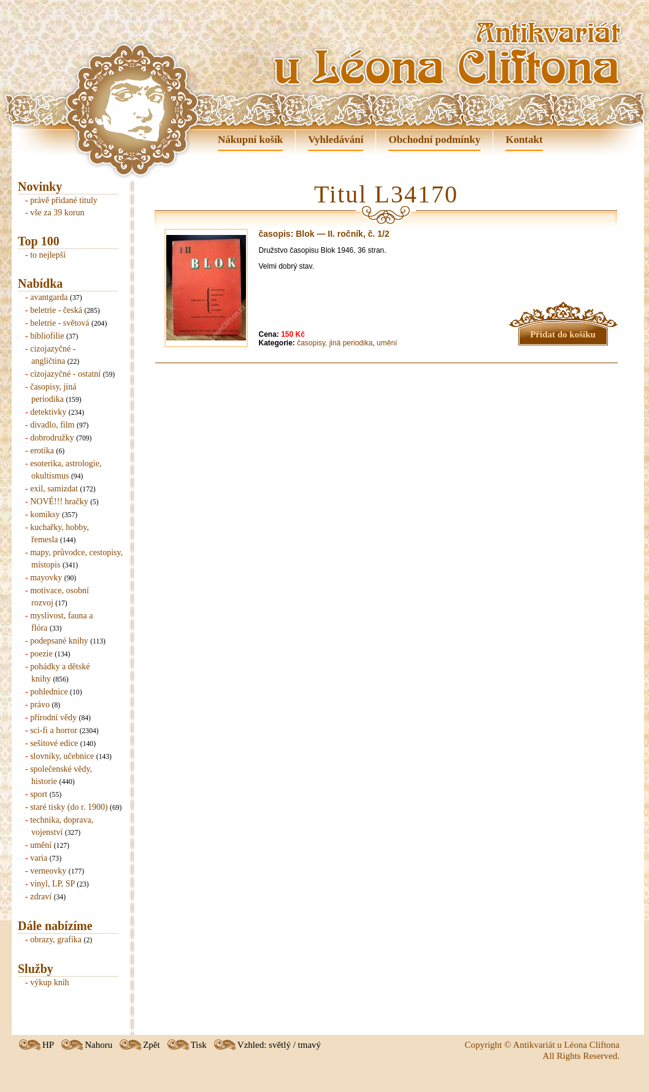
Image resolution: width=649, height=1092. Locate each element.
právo (40, 704)
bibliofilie (47, 335)
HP (48, 1045)
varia (38, 858)
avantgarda (48, 297)
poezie (41, 653)
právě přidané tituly (64, 200)
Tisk (199, 1045)
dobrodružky (52, 437)
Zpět (151, 1045)
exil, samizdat (54, 488)
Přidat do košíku (563, 334)
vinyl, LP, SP (52, 883)
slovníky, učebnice (62, 756)
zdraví (41, 896)
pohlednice (48, 691)
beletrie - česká (56, 310)
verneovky (48, 870)
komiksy (45, 514)
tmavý (309, 1045)
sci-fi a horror (53, 730)
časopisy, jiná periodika (334, 343)
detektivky (48, 412)
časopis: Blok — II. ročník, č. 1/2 (324, 234)
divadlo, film (52, 424)
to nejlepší (48, 255)
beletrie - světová (59, 323)
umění (41, 845)
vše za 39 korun (57, 212)
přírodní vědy (53, 717)
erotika (42, 450)
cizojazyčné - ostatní (65, 374)
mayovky (46, 577)
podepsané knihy (59, 640)
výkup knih (49, 982)
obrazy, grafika (56, 939)
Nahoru (98, 1045)
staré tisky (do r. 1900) (68, 807)
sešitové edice (54, 743)
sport (38, 794)
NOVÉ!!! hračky (59, 501)
